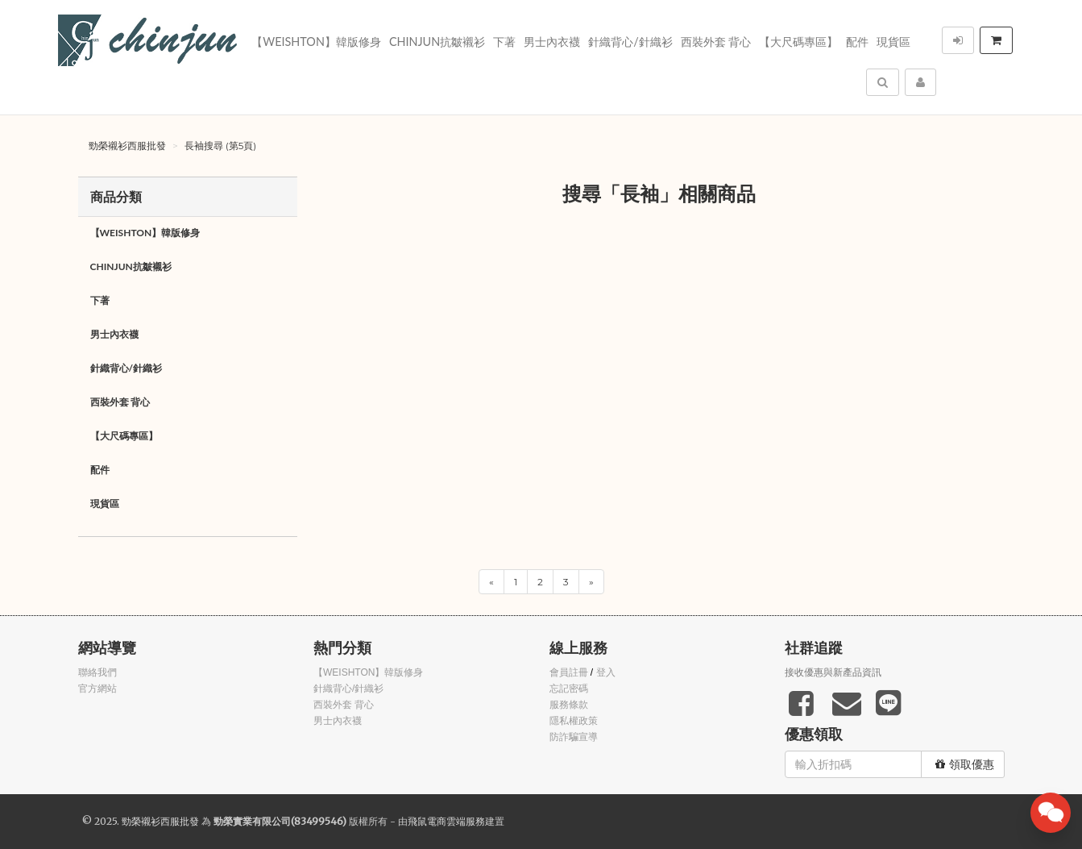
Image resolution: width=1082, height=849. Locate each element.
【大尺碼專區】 (798, 41)
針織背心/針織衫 (630, 41)
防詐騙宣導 (573, 737)
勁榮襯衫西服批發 (127, 145)
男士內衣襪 (552, 41)
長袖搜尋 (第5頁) (220, 145)
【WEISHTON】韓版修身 (316, 41)
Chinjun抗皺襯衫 (437, 41)
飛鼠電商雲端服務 (446, 821)
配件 (857, 41)
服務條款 (568, 704)
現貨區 (893, 41)
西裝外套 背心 (716, 41)
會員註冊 (568, 672)
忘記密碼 (568, 688)
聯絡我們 (97, 672)
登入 (606, 672)
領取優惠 (964, 764)
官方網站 (97, 688)
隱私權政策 (573, 720)
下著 (504, 41)
